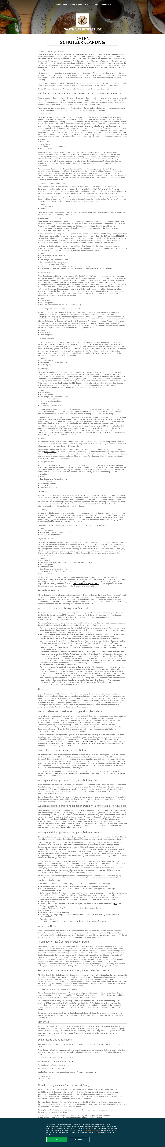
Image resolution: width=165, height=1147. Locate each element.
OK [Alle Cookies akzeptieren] (57, 1139)
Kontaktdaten (91, 4)
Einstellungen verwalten (90, 1130)
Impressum (106, 4)
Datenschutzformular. (46, 1054)
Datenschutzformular (86, 741)
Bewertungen (76, 4)
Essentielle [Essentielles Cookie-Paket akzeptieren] (79, 1139)
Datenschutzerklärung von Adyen (86, 584)
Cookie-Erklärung (50, 452)
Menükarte (61, 4)
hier (115, 904)
